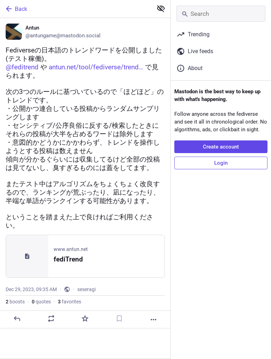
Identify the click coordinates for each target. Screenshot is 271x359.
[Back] (75, 9)
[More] (153, 319)
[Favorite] (85, 318)
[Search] (220, 14)
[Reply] (17, 318)
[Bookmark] (119, 318)
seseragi (86, 289)
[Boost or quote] (51, 318)
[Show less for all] (160, 8)
